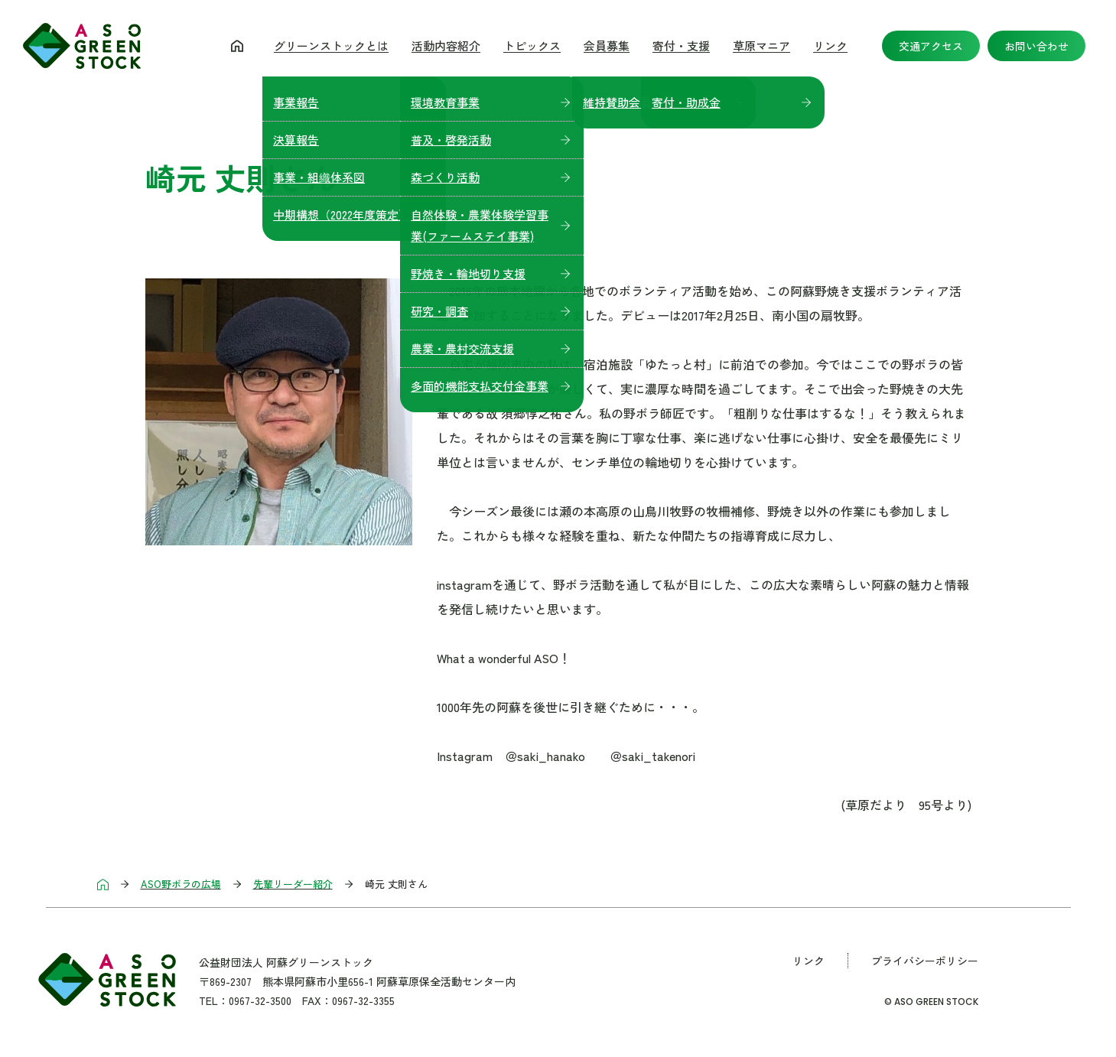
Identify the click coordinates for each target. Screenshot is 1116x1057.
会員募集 (607, 45)
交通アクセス (931, 46)
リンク (830, 45)
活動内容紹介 (446, 45)
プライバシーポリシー (924, 960)
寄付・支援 (681, 45)
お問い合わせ (1036, 46)
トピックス (532, 45)
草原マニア (761, 45)
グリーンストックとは (331, 45)
